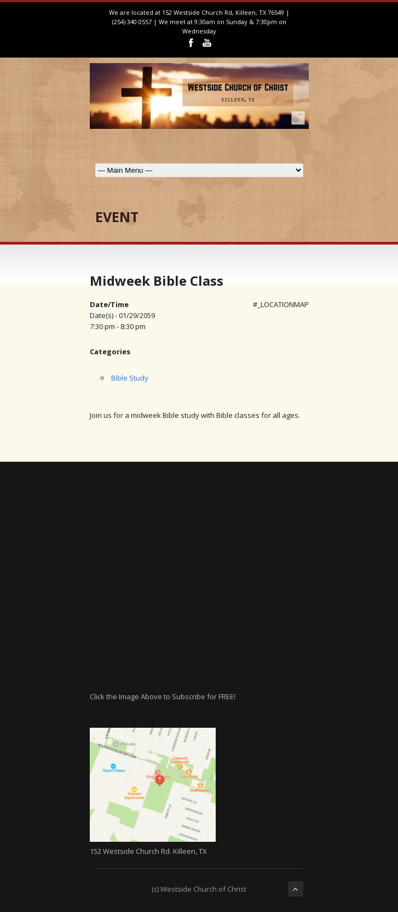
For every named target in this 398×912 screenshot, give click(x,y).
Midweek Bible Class (156, 280)
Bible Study (129, 378)
